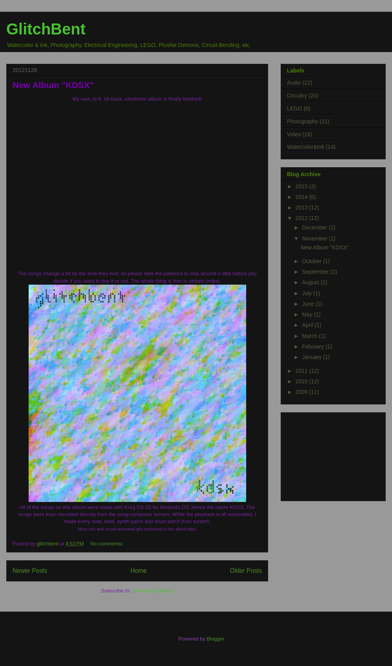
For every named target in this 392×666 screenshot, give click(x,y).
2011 (302, 371)
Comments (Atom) (152, 591)
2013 (302, 207)
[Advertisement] (326, 454)
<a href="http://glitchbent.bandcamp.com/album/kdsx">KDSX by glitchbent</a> (137, 183)
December (315, 227)
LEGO (294, 108)
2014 (302, 197)
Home (139, 570)
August (311, 282)
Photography (302, 121)
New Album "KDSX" (53, 85)
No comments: (106, 544)
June (308, 304)
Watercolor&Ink (305, 147)
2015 (302, 186)
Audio (294, 82)
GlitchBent (45, 29)
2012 (302, 218)
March (310, 336)
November (315, 238)
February (313, 346)
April (308, 325)
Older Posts (246, 570)
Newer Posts (30, 570)
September (316, 272)
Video (294, 134)
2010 (302, 381)
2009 (302, 392)
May (308, 314)
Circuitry (297, 95)
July (307, 293)
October (312, 261)
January (312, 357)
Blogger (215, 639)
